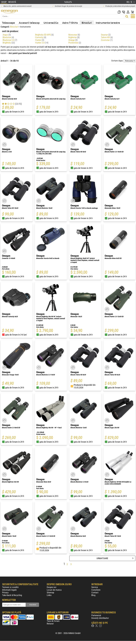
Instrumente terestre (108, 22)
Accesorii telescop (29, 22)
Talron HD (107, 37)
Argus (7, 34)
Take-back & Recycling (12, 595)
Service (94, 587)
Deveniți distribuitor (100, 618)
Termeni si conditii (10, 587)
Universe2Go (51, 22)
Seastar (106, 34)
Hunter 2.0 (41, 42)
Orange (73, 40)
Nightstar (74, 37)
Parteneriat (96, 615)
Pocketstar (74, 42)
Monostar (74, 34)
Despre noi (51, 587)
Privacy (5, 592)
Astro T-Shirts (70, 22)
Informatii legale (9, 590)
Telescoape (8, 22)
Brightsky (9, 42)
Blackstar (8, 37)
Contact (94, 592)
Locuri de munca (54, 590)
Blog (93, 595)
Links (49, 595)
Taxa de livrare (53, 621)
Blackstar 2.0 (10, 40)
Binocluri (87, 22)
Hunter (39, 40)
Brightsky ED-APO (44, 34)
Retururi (50, 623)
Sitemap (50, 592)
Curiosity (40, 37)
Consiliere (95, 590)
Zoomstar (107, 40)
